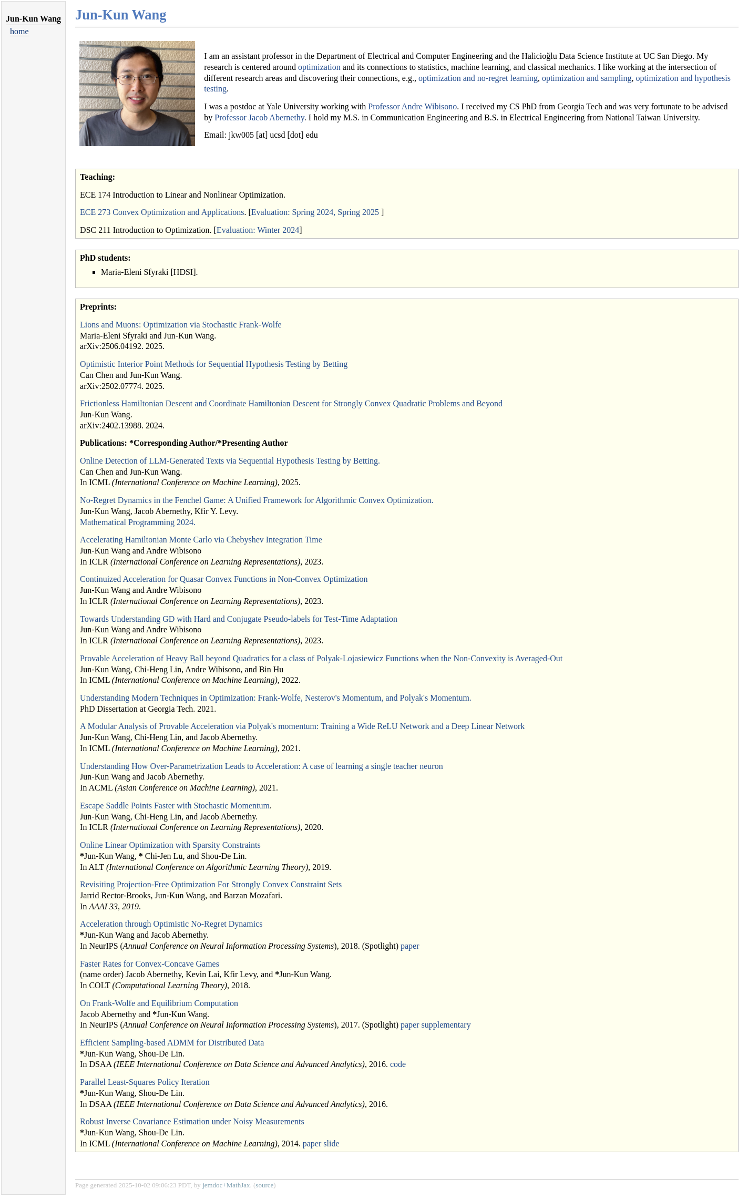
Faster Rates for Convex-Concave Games (149, 963)
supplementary (446, 1024)
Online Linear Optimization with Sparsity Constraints (170, 844)
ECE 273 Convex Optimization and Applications (162, 212)
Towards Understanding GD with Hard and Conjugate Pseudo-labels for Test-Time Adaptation (238, 618)
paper (410, 945)
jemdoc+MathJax (226, 1185)
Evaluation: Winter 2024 (258, 229)
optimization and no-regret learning (478, 78)
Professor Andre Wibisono (412, 106)
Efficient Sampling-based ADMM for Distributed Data (172, 1042)
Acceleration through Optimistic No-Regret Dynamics (171, 923)
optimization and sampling (587, 78)
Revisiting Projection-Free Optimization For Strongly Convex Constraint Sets (211, 884)
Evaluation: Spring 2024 (292, 212)
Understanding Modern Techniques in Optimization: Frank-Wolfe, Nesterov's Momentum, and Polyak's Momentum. (276, 697)
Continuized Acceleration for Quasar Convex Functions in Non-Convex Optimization (223, 579)
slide (331, 1143)
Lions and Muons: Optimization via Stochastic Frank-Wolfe (181, 324)
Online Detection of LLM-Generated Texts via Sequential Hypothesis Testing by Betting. (230, 460)
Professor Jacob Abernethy (259, 117)
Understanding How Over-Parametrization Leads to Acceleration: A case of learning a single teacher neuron (261, 766)
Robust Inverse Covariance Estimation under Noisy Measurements (192, 1121)
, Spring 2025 (356, 212)
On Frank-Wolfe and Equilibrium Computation (159, 1003)
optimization (319, 67)
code (398, 1064)
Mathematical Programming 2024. (138, 522)
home (19, 31)
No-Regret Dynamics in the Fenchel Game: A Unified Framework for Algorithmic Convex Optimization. (256, 500)
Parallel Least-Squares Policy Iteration (145, 1082)
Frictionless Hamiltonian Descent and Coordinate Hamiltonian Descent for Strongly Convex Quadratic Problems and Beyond (291, 403)
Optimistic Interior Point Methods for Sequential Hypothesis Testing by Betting (213, 364)
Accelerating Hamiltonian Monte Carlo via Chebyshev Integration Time (201, 539)
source (264, 1185)
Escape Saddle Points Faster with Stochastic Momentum (175, 805)
